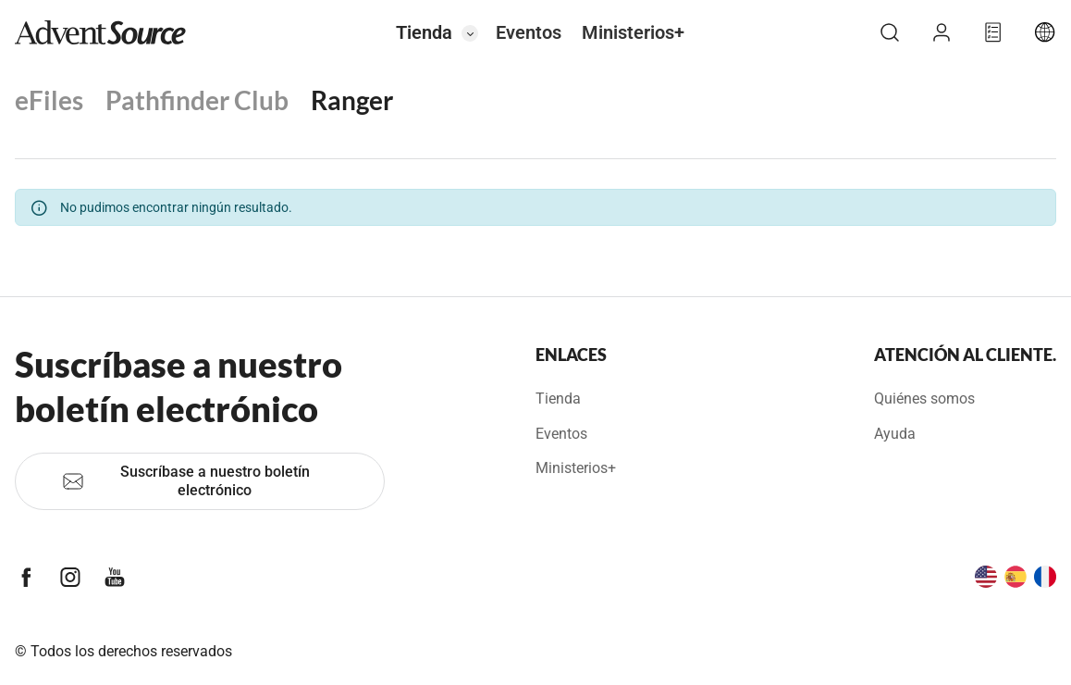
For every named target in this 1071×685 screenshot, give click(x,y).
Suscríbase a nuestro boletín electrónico (186, 481)
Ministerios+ (633, 32)
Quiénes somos (924, 398)
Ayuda (895, 433)
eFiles (49, 100)
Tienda (424, 32)
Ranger (352, 100)
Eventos (528, 32)
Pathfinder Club (197, 100)
